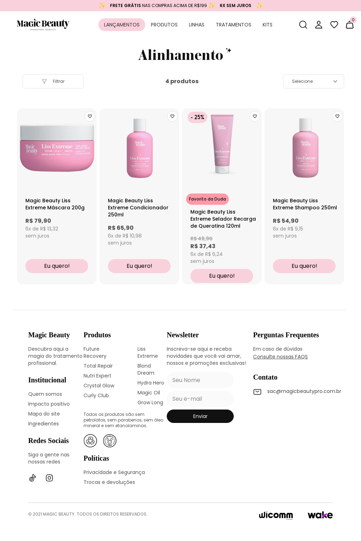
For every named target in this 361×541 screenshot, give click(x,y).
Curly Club (96, 395)
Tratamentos (233, 24)
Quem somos (45, 394)
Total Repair (98, 365)
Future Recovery (95, 352)
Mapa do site (44, 413)
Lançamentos (122, 24)
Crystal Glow (99, 385)
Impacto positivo (49, 403)
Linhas (196, 24)
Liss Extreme (147, 352)
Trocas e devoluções (109, 482)
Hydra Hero (150, 382)
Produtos (164, 24)
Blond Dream (145, 369)
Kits (268, 24)
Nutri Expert (97, 375)
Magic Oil (148, 392)
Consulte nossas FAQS (280, 356)
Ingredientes (43, 423)
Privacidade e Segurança (114, 472)
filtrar (53, 81)
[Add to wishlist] (90, 116)
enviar (200, 416)
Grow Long (150, 402)
